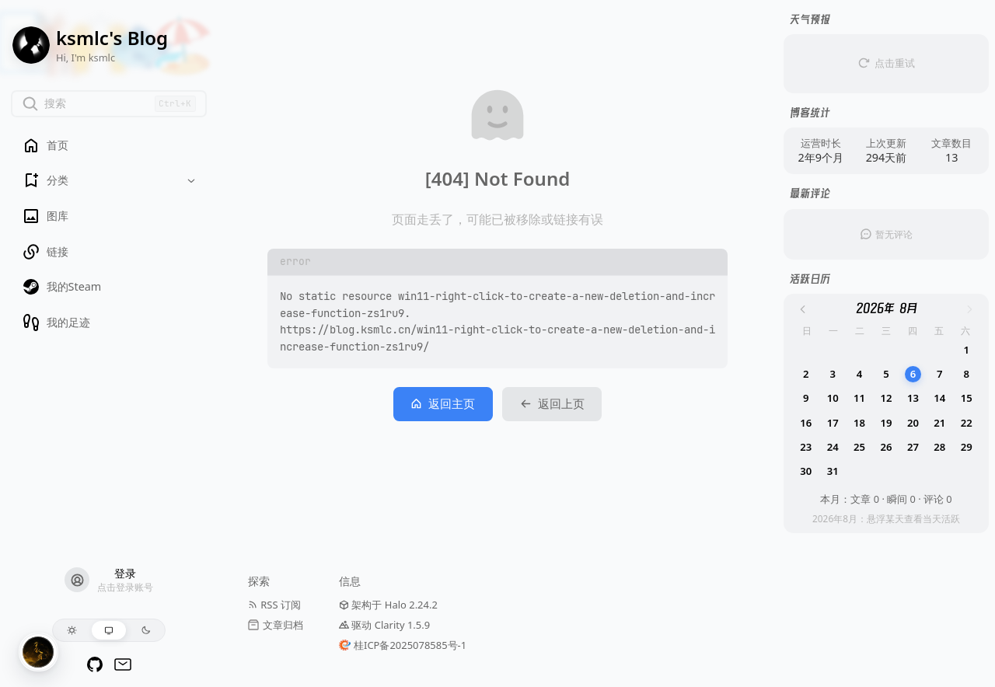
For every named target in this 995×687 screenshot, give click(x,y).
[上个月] (803, 309)
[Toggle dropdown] (191, 181)
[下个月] (969, 309)
